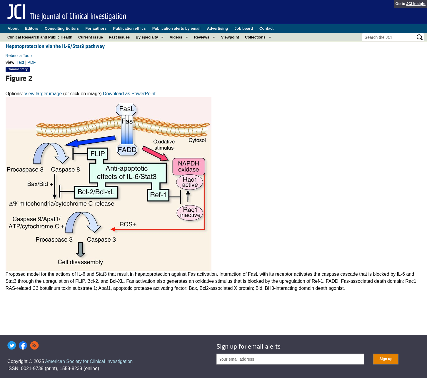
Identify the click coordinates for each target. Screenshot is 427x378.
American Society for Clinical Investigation (89, 361)
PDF (31, 62)
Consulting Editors (62, 28)
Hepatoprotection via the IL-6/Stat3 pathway (55, 46)
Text (20, 62)
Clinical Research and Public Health (39, 37)
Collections (255, 37)
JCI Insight (416, 3)
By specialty (147, 37)
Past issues (119, 37)
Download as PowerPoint (129, 93)
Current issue (90, 37)
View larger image (43, 93)
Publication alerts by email (176, 28)
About (13, 28)
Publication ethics (129, 28)
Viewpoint (230, 37)
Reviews (201, 37)
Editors (31, 28)
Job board (243, 28)
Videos (176, 37)
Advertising (217, 28)
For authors (95, 28)
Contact (266, 28)
